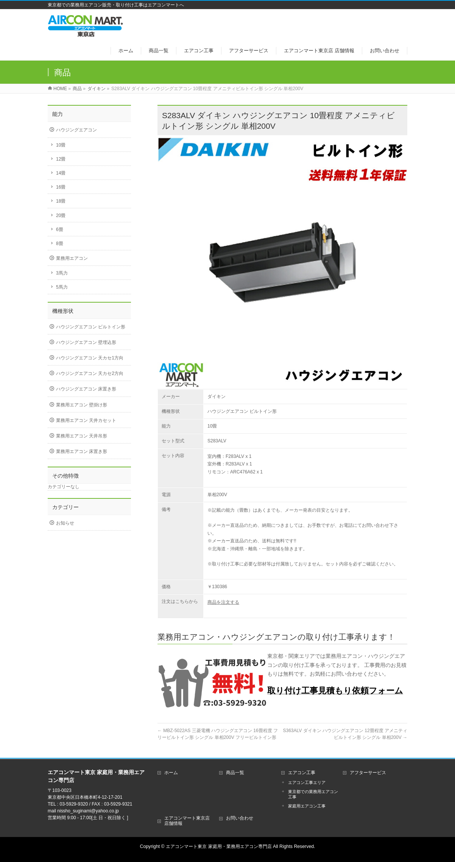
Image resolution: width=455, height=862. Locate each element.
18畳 (60, 201)
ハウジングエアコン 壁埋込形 (86, 342)
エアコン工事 (301, 772)
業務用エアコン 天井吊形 (81, 436)
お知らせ (65, 523)
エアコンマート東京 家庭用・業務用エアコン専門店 (218, 846)
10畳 (60, 145)
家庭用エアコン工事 (307, 806)
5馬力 (62, 287)
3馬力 (62, 273)
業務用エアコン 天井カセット (86, 420)
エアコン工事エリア (307, 782)
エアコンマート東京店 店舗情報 (187, 820)
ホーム (171, 772)
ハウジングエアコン (76, 130)
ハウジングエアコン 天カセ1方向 (89, 358)
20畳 (60, 215)
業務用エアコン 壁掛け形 (81, 405)
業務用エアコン (72, 258)
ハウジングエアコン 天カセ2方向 (89, 373)
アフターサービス (368, 772)
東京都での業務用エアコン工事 (313, 794)
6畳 (59, 229)
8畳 (59, 243)
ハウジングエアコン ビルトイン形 (90, 326)
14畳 (60, 173)
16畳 (60, 187)
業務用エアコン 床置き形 (81, 451)
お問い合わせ (239, 818)
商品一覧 (235, 772)
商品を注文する (223, 602)
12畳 (60, 159)
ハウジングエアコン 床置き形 (86, 389)
